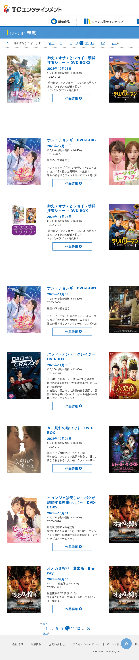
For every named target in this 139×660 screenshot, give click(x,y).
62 (103, 43)
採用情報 (36, 644)
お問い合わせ (57, 644)
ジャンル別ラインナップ (107, 22)
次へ (114, 43)
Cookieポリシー (117, 644)
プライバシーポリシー (86, 644)
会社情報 (17, 644)
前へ (51, 43)
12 (92, 43)
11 (87, 43)
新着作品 (64, 22)
